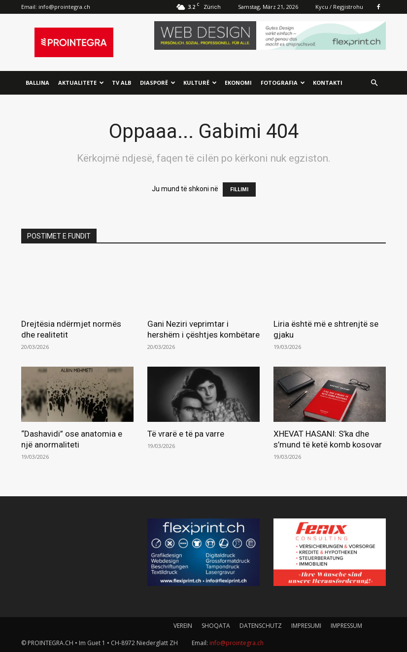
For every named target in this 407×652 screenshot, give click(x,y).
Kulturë (200, 82)
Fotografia (283, 82)
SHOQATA (216, 625)
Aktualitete (81, 82)
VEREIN (182, 625)
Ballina (37, 82)
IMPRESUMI (306, 625)
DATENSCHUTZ (260, 625)
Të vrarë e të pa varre (185, 434)
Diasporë (157, 82)
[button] (374, 83)
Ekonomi (238, 82)
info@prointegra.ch (64, 6)
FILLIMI (239, 189)
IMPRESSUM (346, 625)
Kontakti (327, 82)
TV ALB (121, 82)
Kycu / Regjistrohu (339, 6)
